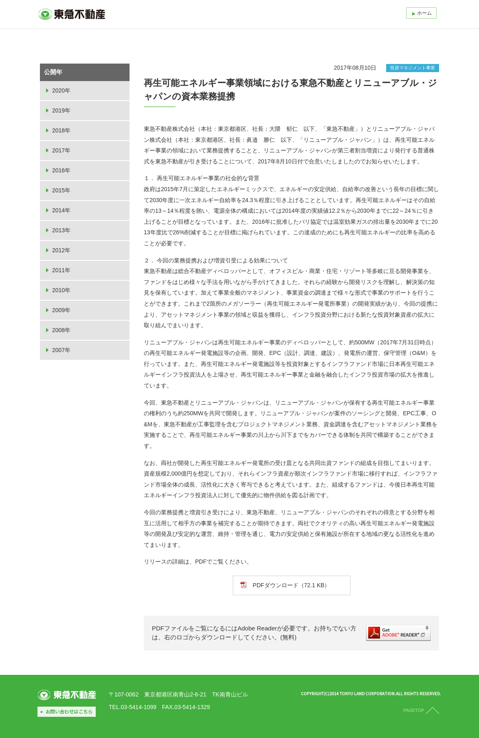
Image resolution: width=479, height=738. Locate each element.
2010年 (61, 290)
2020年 (61, 90)
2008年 (61, 330)
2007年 (61, 350)
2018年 (61, 130)
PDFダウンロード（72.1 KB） (291, 585)
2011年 (61, 270)
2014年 (61, 210)
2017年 (61, 150)
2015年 (61, 190)
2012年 (61, 250)
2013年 (61, 230)
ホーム (424, 13)
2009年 (61, 310)
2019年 (61, 110)
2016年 (61, 170)
